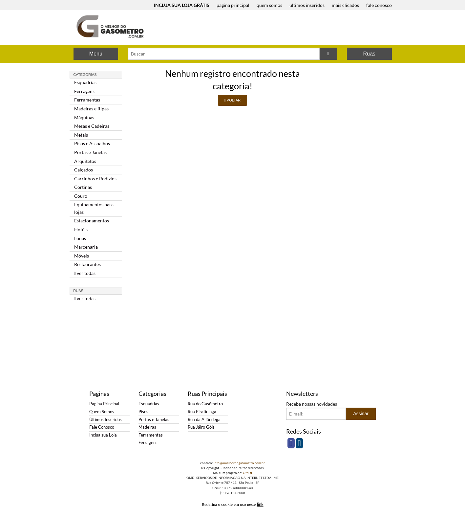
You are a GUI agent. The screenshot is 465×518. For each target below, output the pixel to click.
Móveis (81, 256)
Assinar (361, 413)
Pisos (143, 411)
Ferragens (84, 91)
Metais (81, 135)
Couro (80, 196)
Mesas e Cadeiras (91, 126)
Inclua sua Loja (103, 435)
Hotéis (81, 229)
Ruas (369, 53)
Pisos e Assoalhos (92, 143)
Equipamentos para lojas (94, 208)
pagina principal (233, 5)
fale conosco (379, 5)
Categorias (84, 75)
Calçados (83, 169)
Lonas (80, 238)
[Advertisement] (275, 28)
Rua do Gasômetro (205, 403)
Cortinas (83, 187)
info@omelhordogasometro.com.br (239, 463)
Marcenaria (86, 247)
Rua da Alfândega (204, 419)
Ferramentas (87, 99)
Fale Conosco (101, 427)
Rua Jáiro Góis (201, 427)
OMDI (247, 473)
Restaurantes (87, 264)
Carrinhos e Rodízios (95, 178)
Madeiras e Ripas (91, 108)
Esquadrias (85, 82)
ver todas (84, 273)
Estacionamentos (91, 220)
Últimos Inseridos (105, 419)
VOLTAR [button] (232, 100)
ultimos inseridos (307, 5)
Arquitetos (85, 161)
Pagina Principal (104, 403)
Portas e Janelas (90, 152)
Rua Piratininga (202, 411)
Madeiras (147, 427)
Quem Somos (101, 411)
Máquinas (84, 117)
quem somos (269, 5)
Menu (95, 53)
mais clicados (345, 5)
